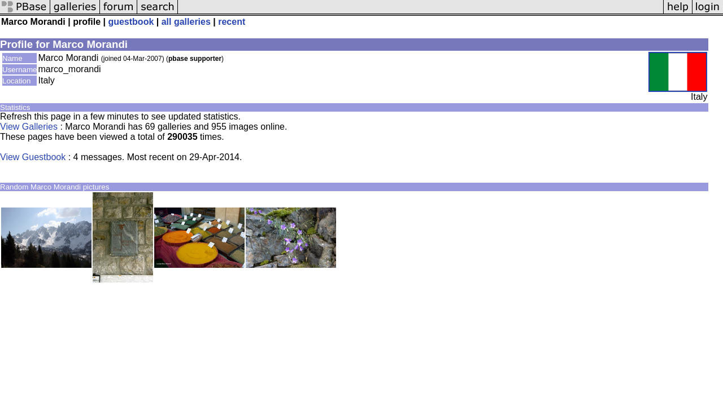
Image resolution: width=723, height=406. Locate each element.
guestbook (131, 22)
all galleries (186, 22)
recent (231, 22)
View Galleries (29, 126)
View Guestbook (33, 157)
